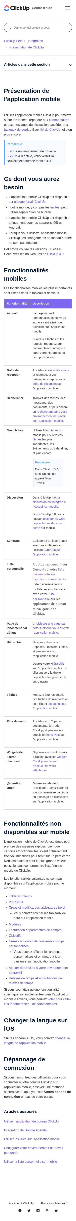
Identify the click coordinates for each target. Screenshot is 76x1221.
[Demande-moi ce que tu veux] (39, 27)
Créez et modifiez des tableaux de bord (37, 907)
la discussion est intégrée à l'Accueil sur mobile (49, 502)
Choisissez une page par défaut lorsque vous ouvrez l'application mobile (51, 628)
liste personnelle (44, 596)
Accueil (49, 313)
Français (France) (55, 1203)
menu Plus (53, 734)
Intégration (35, 41)
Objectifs (15, 935)
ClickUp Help (13, 41)
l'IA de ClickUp (50, 129)
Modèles (15, 924)
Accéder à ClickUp (21, 1203)
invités (54, 207)
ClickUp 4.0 (14, 156)
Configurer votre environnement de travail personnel (33, 1150)
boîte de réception (45, 383)
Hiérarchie (57, 663)
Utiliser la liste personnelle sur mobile (30, 1161)
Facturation (17, 930)
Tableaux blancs (20, 896)
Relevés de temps (21, 978)
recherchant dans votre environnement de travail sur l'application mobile (50, 416)
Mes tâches (51, 430)
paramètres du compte (45, 930)
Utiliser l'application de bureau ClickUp (31, 1121)
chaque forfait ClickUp (30, 201)
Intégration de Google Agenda (25, 1130)
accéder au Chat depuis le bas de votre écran (49, 523)
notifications (61, 370)
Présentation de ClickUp (26, 47)
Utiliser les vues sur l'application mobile (32, 1139)
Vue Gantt (16, 902)
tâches (37, 439)
